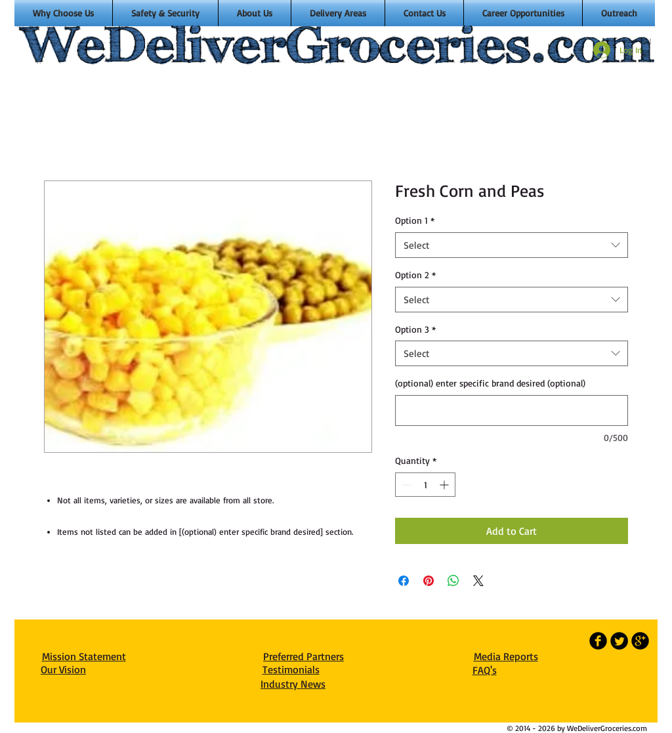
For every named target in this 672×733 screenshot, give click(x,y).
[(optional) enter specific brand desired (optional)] (511, 410)
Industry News (293, 683)
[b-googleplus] (640, 641)
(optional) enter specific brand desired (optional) (490, 382)
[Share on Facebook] (403, 581)
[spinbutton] (425, 484)
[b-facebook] (598, 641)
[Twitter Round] (619, 641)
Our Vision (63, 669)
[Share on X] (478, 581)
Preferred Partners (303, 656)
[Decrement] (405, 484)
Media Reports (506, 656)
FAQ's (484, 670)
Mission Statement (84, 656)
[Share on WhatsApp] (453, 581)
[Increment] (445, 484)
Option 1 (414, 220)
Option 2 (415, 274)
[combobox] (511, 245)
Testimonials (291, 669)
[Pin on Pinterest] (428, 581)
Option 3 (415, 329)
